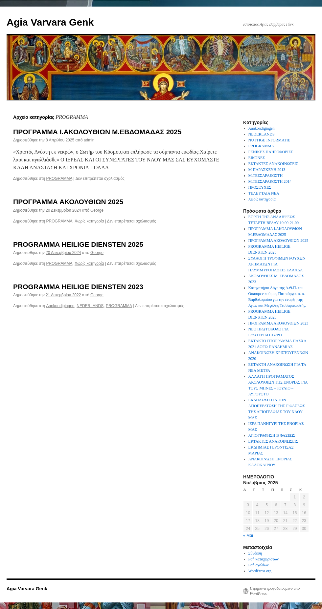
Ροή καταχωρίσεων (263, 559)
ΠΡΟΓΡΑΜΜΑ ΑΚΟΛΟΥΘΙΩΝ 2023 (278, 323)
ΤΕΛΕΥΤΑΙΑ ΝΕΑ (263, 193)
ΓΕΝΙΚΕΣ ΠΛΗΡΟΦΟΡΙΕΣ (270, 152)
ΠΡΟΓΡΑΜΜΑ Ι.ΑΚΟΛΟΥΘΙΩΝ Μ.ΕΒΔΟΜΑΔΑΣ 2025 (97, 132)
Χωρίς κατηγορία (89, 221)
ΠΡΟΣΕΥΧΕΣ (259, 187)
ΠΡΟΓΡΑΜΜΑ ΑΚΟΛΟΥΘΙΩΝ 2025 (68, 201)
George (97, 210)
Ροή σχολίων (258, 565)
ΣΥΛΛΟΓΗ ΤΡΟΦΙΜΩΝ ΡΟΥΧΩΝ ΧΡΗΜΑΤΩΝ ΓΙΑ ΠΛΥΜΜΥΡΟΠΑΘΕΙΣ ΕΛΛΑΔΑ (277, 264)
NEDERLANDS (90, 306)
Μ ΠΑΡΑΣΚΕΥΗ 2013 (267, 169)
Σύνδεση (255, 553)
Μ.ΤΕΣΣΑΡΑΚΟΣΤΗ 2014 (270, 181)
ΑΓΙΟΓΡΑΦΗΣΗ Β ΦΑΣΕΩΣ (271, 435)
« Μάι (248, 535)
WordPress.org (259, 571)
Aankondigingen (60, 306)
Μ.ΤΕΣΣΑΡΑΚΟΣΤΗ (265, 175)
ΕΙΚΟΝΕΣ (256, 158)
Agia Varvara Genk (50, 22)
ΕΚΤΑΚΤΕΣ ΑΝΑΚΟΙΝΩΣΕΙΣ (273, 163)
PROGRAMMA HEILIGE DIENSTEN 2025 (78, 244)
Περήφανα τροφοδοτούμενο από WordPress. (275, 591)
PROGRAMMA (59, 178)
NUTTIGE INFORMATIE (269, 140)
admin (89, 140)
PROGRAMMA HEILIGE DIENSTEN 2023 (78, 286)
